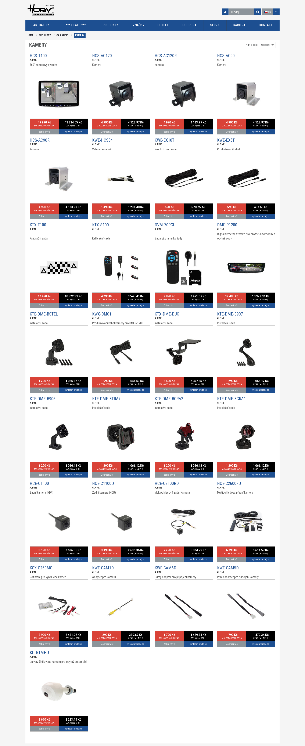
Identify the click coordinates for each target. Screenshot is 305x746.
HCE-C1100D (103, 483)
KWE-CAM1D (103, 567)
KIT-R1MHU (39, 652)
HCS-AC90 (226, 55)
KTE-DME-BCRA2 (169, 398)
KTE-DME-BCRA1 (231, 398)
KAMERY (79, 35)
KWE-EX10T (164, 140)
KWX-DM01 (101, 314)
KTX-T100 (38, 224)
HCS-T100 (38, 55)
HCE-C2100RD (167, 483)
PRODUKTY (45, 35)
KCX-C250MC (41, 567)
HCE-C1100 (39, 483)
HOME (30, 35)
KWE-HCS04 (102, 140)
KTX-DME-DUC (167, 314)
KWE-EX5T (226, 140)
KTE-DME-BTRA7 (106, 398)
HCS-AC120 (102, 55)
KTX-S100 (100, 224)
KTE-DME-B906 (42, 398)
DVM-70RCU (165, 224)
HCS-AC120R (166, 55)
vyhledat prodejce (73, 131)
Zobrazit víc (44, 132)
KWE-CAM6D (165, 567)
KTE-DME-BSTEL (44, 314)
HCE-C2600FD (229, 483)
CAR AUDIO (62, 35)
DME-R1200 (227, 224)
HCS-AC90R (40, 140)
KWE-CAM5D (228, 567)
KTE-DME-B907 (230, 314)
